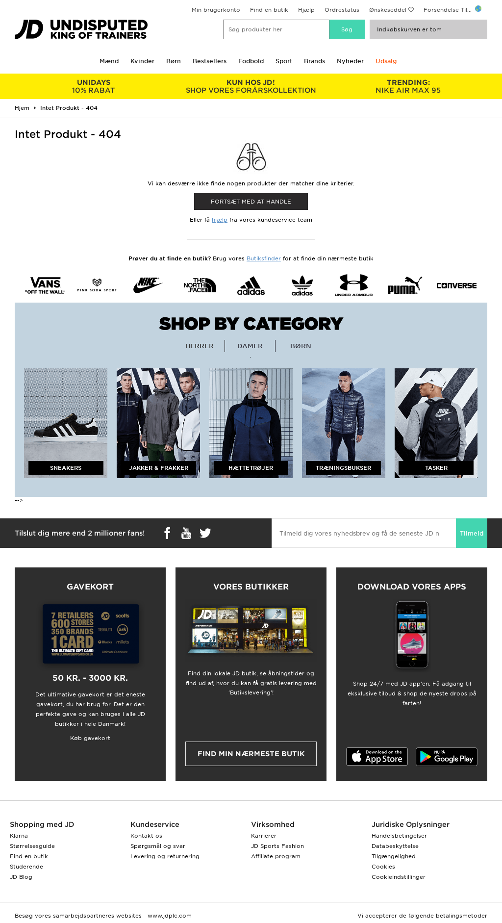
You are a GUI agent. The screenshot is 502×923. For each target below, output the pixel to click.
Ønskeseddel (387, 9)
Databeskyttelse (395, 846)
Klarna (19, 835)
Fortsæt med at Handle (251, 201)
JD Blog (21, 876)
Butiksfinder (264, 258)
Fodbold (251, 61)
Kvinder (142, 61)
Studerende (26, 866)
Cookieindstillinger (399, 876)
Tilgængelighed (394, 856)
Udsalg (386, 61)
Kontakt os (146, 835)
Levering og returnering (165, 856)
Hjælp (306, 9)
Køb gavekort (90, 738)
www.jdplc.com (169, 915)
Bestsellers (209, 61)
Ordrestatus (342, 9)
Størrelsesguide (32, 846)
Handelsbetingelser (399, 835)
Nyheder (350, 61)
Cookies (383, 866)
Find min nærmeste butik (251, 754)
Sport (284, 61)
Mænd (109, 61)
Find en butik (269, 9)
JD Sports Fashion (277, 846)
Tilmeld (471, 533)
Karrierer (263, 835)
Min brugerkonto (216, 9)
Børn (173, 61)
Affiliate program (276, 856)
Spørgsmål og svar (157, 846)
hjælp (219, 219)
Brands (314, 61)
